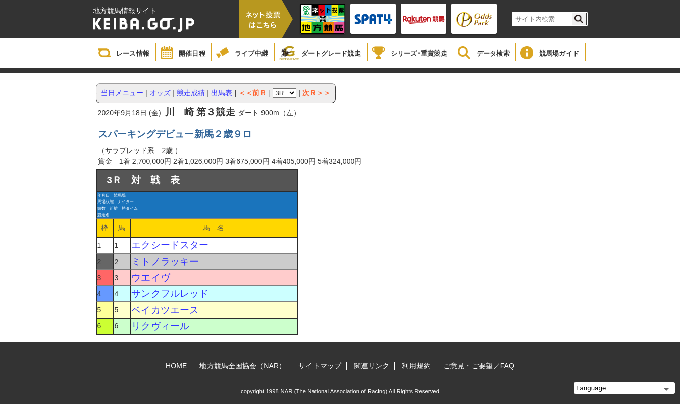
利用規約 (416, 366)
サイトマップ (319, 366)
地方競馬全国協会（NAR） (242, 366)
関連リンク (372, 366)
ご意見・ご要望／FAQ (478, 366)
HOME (176, 366)
